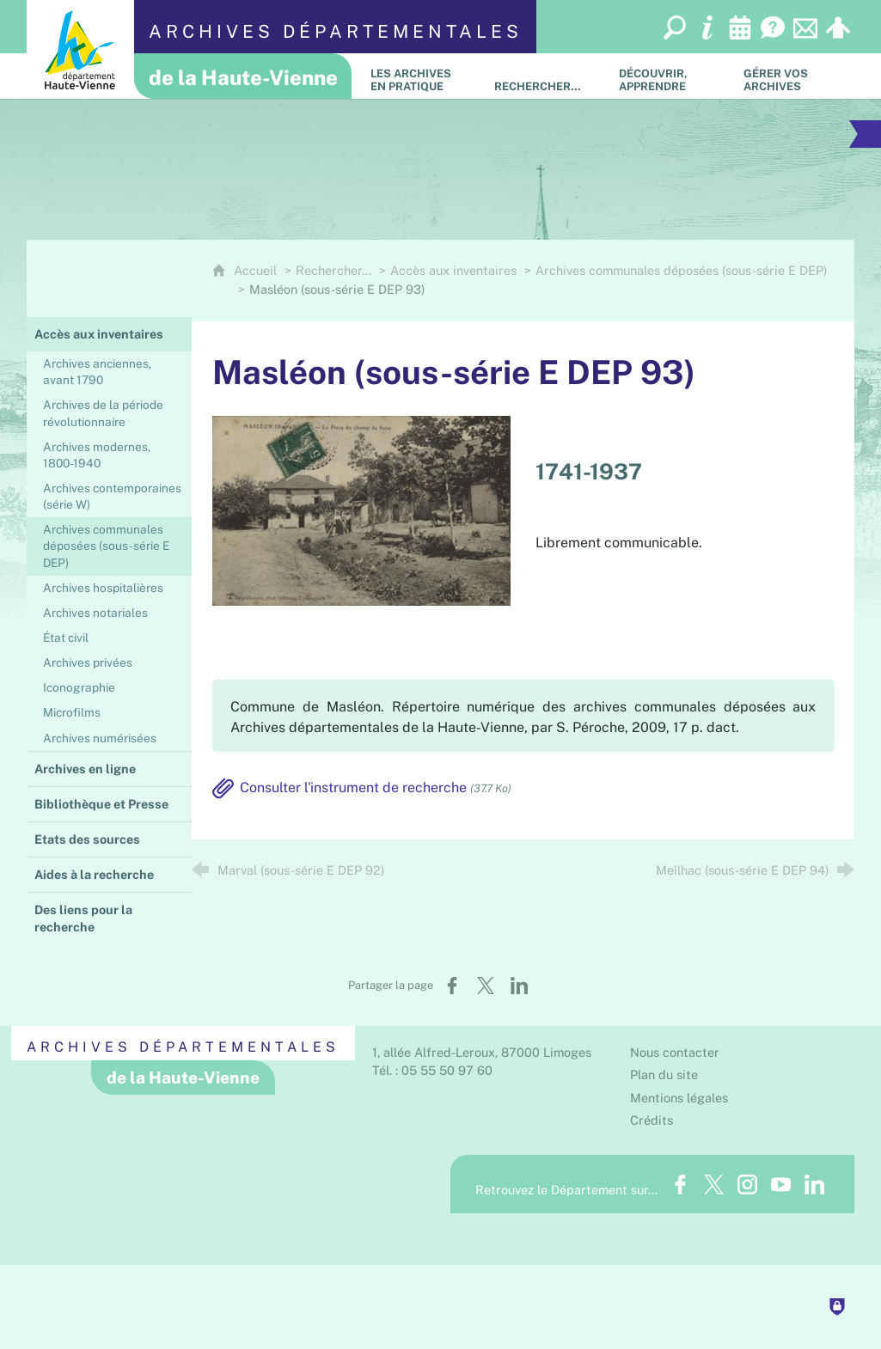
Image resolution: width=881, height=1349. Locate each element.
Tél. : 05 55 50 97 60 (432, 1070)
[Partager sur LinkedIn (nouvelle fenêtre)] (519, 985)
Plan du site (664, 1074)
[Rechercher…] (543, 76)
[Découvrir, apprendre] (668, 76)
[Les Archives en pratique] (420, 76)
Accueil (257, 270)
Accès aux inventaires (453, 270)
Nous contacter (674, 1052)
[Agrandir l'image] (361, 509)
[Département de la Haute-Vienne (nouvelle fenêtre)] (80, 49)
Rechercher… (333, 270)
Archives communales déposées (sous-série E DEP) (681, 270)
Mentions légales (679, 1097)
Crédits (651, 1120)
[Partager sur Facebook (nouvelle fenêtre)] (452, 985)
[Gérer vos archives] (793, 76)
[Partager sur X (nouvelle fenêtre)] (485, 985)
